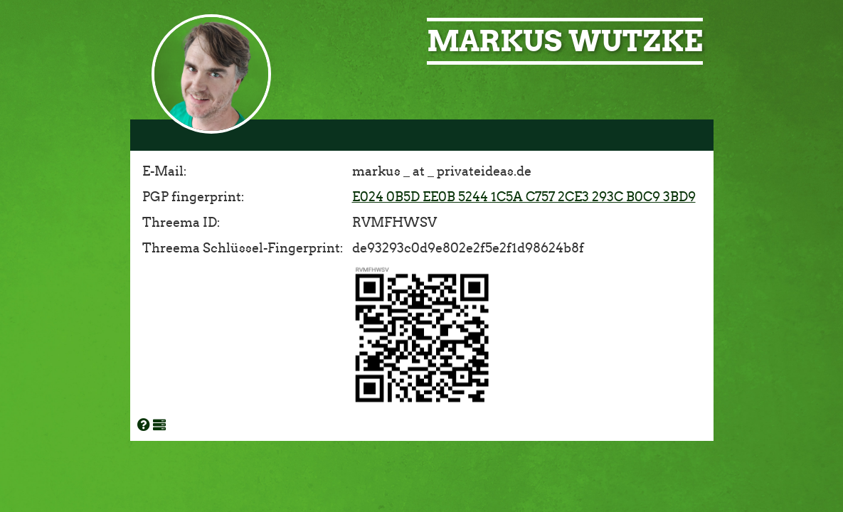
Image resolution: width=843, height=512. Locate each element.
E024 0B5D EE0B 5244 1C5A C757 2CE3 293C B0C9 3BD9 (524, 197)
